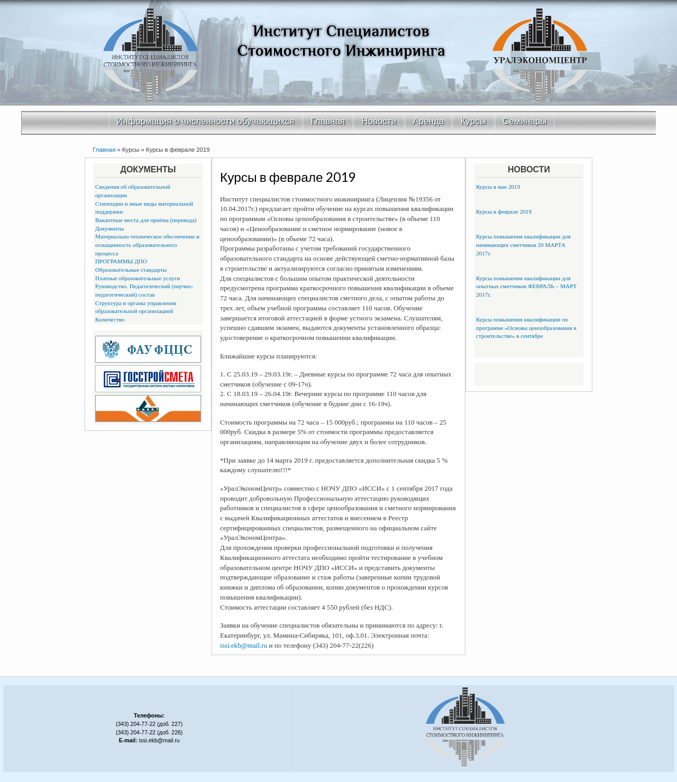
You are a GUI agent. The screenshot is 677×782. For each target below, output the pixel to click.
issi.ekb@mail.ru (243, 645)
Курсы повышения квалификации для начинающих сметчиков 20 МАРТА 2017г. (523, 244)
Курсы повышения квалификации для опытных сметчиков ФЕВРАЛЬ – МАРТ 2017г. (526, 286)
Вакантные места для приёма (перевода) (146, 220)
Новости (379, 121)
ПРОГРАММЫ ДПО (121, 261)
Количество (109, 319)
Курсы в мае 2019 (498, 186)
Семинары (524, 121)
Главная (328, 121)
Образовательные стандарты (131, 269)
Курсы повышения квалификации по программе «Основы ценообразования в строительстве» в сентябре (526, 327)
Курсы (473, 121)
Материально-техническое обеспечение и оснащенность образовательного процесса (147, 244)
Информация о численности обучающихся (206, 121)
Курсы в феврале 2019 (504, 211)
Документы (109, 228)
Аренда (428, 121)
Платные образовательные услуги (137, 278)
